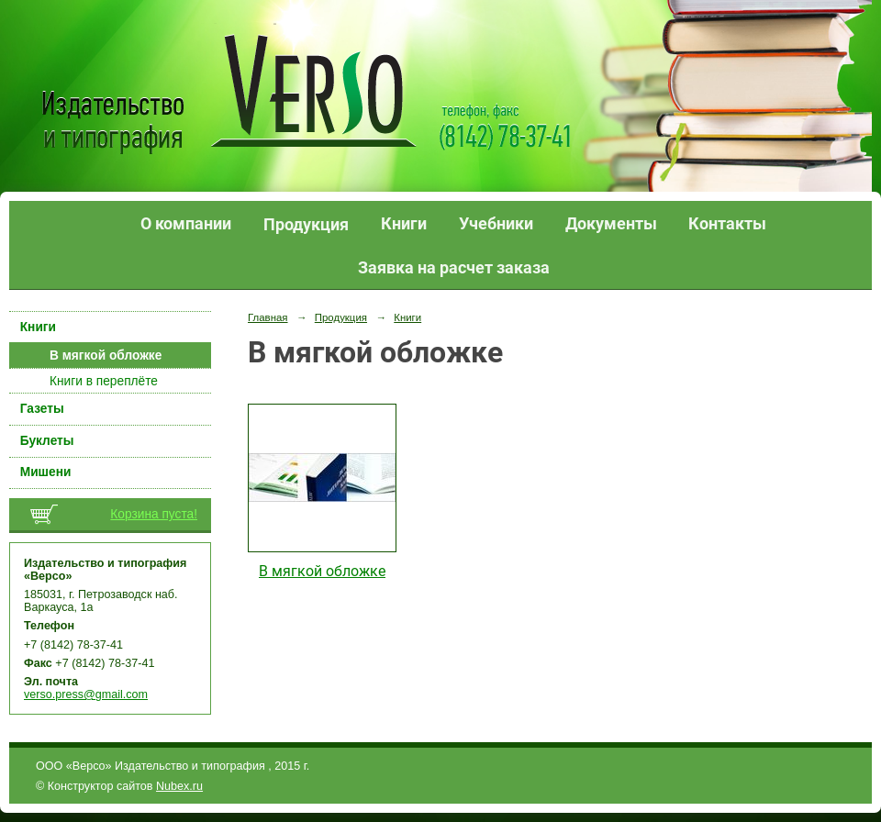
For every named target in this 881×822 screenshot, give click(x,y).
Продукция (306, 224)
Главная (268, 317)
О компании (185, 223)
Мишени (46, 472)
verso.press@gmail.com (86, 694)
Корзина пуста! (153, 514)
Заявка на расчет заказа (454, 267)
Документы (611, 223)
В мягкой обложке (106, 355)
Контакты (727, 223)
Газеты (42, 409)
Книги (404, 223)
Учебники (496, 223)
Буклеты (47, 441)
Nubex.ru (179, 786)
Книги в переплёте (104, 381)
